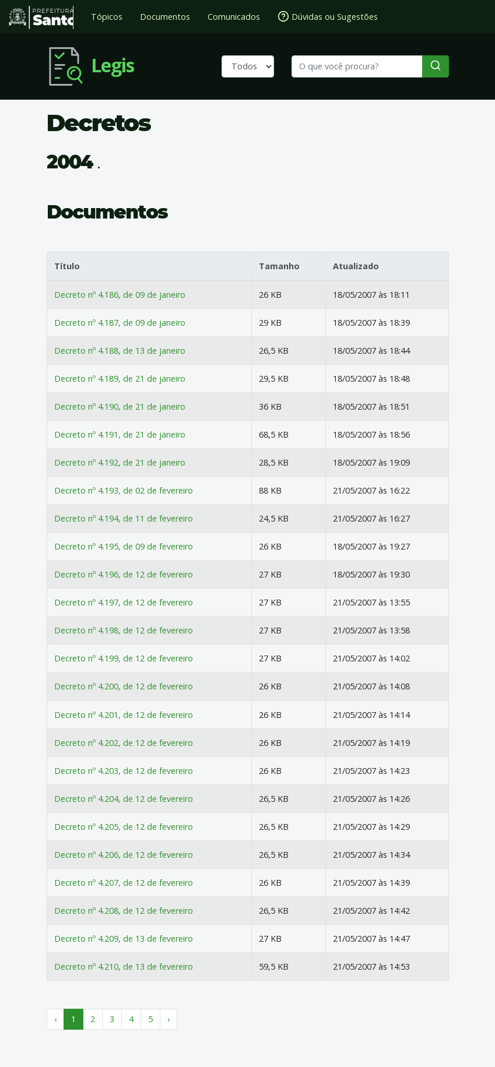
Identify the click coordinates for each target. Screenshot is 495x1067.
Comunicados (234, 16)
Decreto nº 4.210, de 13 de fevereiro (123, 966)
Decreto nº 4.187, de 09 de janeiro (119, 322)
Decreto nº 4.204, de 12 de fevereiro (123, 798)
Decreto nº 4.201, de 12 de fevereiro (123, 714)
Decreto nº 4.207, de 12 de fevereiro (123, 882)
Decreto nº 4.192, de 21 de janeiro (119, 462)
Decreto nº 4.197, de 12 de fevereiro (123, 602)
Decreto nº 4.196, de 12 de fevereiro (123, 574)
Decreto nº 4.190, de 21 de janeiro (119, 406)
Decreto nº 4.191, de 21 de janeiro (119, 434)
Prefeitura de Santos (41, 17)
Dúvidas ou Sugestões (328, 16)
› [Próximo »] (168, 1018)
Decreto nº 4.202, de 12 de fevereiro (123, 742)
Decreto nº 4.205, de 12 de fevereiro (123, 826)
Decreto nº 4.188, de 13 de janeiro (119, 350)
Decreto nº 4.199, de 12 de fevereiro (123, 658)
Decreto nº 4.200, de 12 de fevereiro (123, 686)
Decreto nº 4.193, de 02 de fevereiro (123, 490)
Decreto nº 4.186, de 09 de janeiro (119, 294)
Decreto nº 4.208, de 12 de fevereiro (123, 910)
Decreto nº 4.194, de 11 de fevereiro (123, 518)
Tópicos (106, 16)
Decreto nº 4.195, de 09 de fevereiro (123, 546)
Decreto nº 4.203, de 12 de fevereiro (123, 770)
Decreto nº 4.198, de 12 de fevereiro (123, 630)
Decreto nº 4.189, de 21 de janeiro (119, 378)
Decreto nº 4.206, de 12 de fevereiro (123, 854)
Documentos (165, 16)
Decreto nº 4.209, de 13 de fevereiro (123, 938)
